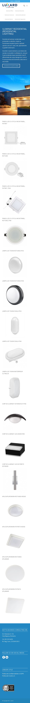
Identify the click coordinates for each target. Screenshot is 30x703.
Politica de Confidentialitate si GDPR (13, 674)
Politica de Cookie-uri (8, 676)
